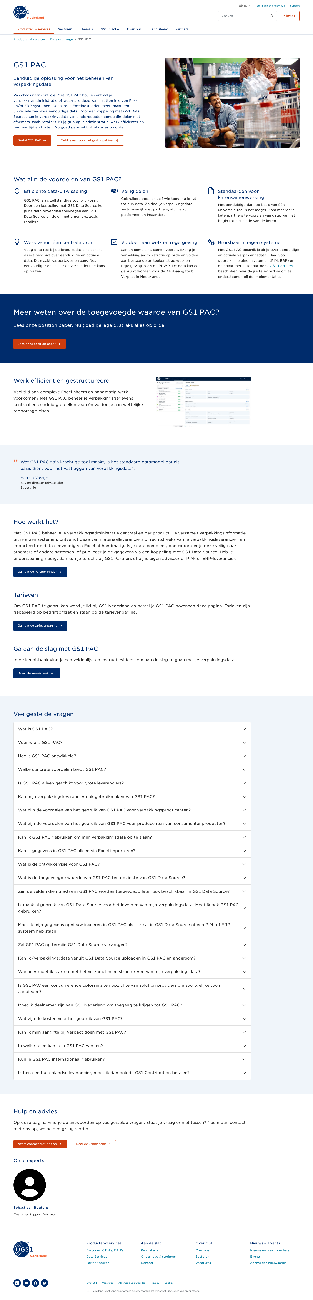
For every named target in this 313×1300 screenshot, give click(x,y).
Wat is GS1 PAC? (35, 729)
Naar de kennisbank (37, 673)
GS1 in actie (110, 29)
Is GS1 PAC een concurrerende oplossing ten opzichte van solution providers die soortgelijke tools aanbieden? (119, 988)
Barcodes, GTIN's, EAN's (104, 1250)
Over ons (202, 1250)
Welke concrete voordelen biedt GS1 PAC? (62, 769)
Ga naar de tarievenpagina (40, 625)
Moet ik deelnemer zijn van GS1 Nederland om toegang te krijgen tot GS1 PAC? (100, 1005)
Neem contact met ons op (40, 1144)
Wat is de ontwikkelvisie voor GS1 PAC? (59, 864)
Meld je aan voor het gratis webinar (90, 140)
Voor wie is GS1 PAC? (40, 742)
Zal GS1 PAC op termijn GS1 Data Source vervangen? (73, 944)
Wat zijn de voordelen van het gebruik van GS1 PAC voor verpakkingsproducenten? (104, 810)
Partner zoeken (97, 1263)
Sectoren (65, 29)
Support (295, 5)
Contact (147, 1263)
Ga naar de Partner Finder (40, 571)
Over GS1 (134, 29)
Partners (181, 29)
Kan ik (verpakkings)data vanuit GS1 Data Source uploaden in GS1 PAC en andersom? (106, 958)
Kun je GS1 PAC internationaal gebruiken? (61, 1059)
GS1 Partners (281, 266)
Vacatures (203, 1263)
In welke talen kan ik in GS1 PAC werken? (60, 1045)
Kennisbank (159, 29)
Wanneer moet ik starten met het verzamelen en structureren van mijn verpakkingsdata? (109, 971)
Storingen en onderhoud (271, 5)
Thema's (86, 29)
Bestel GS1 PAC (32, 140)
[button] (244, 5)
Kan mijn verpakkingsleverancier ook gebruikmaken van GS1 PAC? (86, 796)
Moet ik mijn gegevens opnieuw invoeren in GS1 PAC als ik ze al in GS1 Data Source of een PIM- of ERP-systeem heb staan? (125, 927)
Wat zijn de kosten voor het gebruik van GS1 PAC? (70, 1018)
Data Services (96, 1256)
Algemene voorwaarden (132, 1283)
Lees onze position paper (40, 344)
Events (255, 1256)
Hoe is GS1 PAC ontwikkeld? (47, 756)
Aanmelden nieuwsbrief (268, 1263)
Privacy (155, 1283)
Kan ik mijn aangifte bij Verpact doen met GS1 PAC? (72, 1032)
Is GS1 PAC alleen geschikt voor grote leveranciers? (71, 783)
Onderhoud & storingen (159, 1256)
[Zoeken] (243, 16)
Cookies (168, 1283)
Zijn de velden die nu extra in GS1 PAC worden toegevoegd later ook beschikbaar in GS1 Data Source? (124, 891)
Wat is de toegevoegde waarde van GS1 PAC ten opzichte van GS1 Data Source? (101, 877)
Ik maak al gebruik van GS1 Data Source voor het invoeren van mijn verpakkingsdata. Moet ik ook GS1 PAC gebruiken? (128, 908)
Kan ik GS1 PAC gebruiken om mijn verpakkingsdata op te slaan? (85, 837)
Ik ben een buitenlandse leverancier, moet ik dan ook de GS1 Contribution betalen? (104, 1072)
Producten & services (33, 29)
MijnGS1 (289, 15)
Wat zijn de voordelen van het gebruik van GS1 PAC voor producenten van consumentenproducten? (121, 823)
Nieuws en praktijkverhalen (270, 1250)
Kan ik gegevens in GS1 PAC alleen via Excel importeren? (76, 850)
